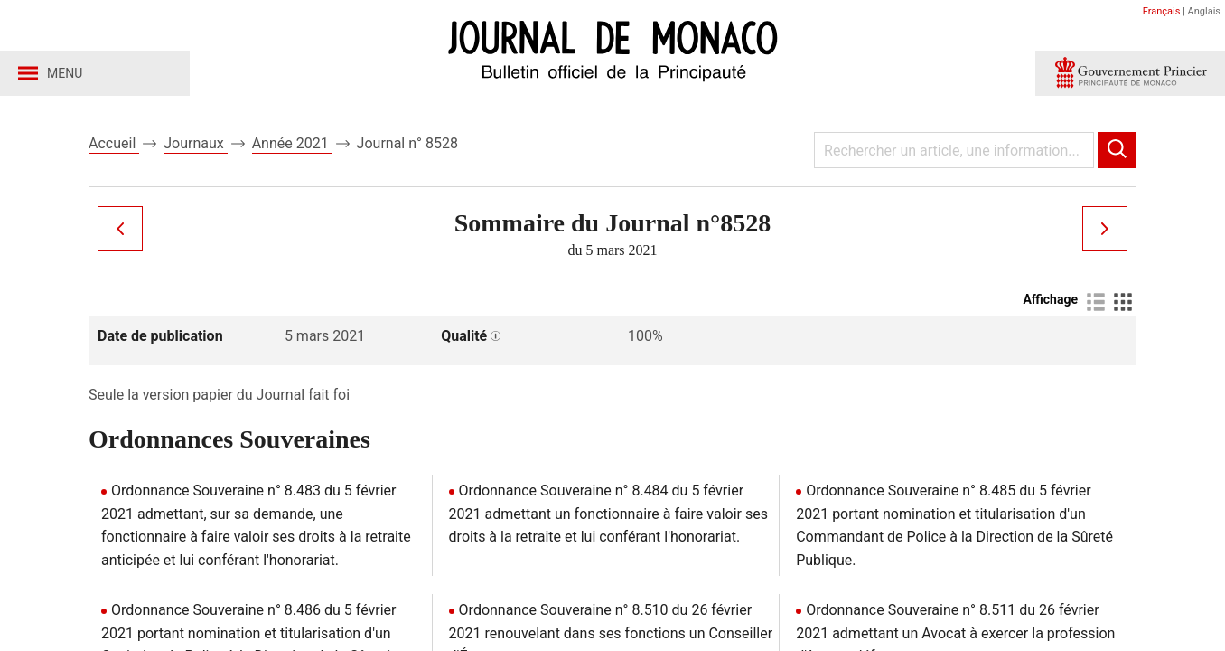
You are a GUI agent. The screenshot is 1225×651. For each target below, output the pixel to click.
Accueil (114, 143)
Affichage (1050, 299)
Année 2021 (292, 143)
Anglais (1204, 11)
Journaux (195, 143)
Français (1162, 11)
